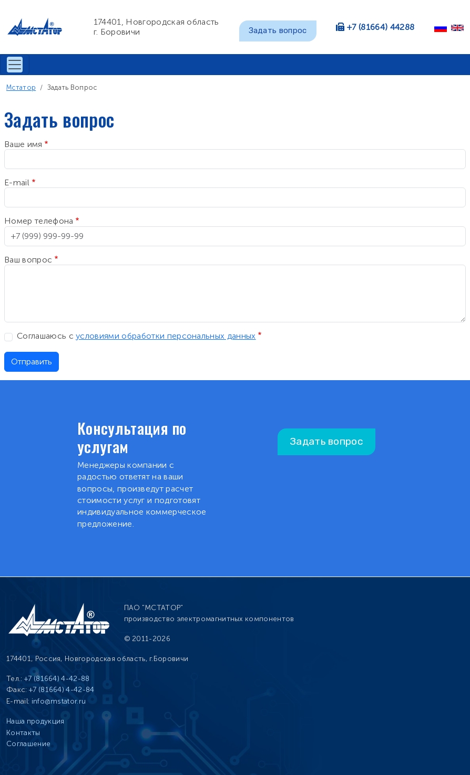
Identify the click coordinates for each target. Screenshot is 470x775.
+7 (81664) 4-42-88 (57, 678)
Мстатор (21, 87)
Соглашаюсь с (136, 336)
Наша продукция (35, 721)
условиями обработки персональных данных (166, 336)
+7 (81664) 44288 (380, 27)
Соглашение (28, 743)
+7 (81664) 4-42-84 (62, 689)
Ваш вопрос (28, 260)
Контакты (23, 732)
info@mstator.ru (59, 701)
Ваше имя (23, 144)
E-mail (16, 182)
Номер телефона (38, 221)
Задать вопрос (278, 30)
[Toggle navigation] (14, 64)
